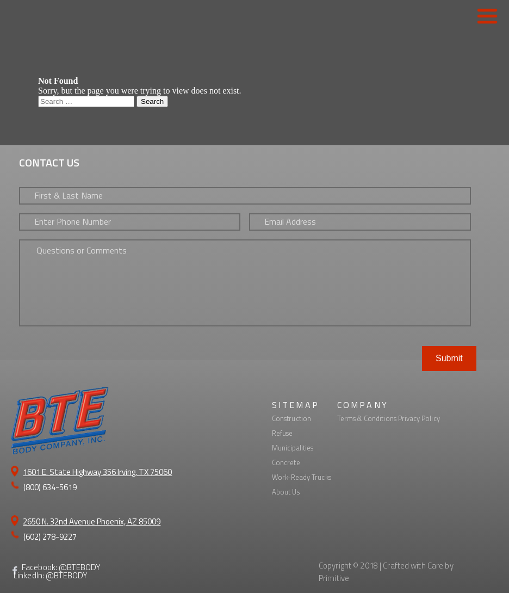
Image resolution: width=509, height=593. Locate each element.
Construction (292, 418)
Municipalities (293, 447)
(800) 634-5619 (50, 487)
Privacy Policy (419, 418)
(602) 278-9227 (50, 536)
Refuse (282, 433)
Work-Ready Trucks (301, 477)
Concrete (286, 462)
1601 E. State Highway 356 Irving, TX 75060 (97, 472)
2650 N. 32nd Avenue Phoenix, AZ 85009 (91, 521)
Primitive (334, 578)
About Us (286, 491)
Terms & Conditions (366, 418)
